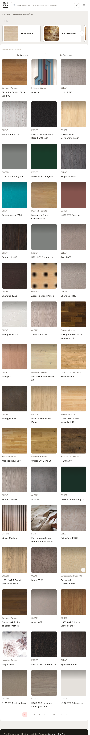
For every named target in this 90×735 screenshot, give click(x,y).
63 (54, 714)
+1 (83, 570)
